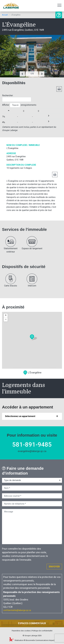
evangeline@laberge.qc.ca (32, 451)
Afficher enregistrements (19, 105)
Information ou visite (58, 15)
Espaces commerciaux (32, 623)
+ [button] (6, 315)
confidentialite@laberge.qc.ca (17, 610)
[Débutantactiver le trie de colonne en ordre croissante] (24, 111)
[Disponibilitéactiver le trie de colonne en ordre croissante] (39, 111)
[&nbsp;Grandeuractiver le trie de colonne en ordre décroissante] (9, 111)
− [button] (6, 320)
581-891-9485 (32, 444)
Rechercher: (16, 98)
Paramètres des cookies (21, 631)
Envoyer (54, 566)
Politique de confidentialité (42, 631)
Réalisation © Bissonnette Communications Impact (32, 640)
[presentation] (22, 74)
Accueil (5, 15)
